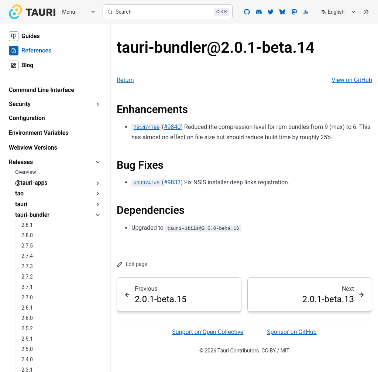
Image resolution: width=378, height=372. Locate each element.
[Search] (168, 11)
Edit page (132, 264)
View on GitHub (351, 79)
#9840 (172, 126)
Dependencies (151, 210)
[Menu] (76, 12)
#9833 (172, 182)
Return (125, 79)
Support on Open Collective (207, 331)
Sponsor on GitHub (291, 331)
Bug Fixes (140, 165)
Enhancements (152, 109)
